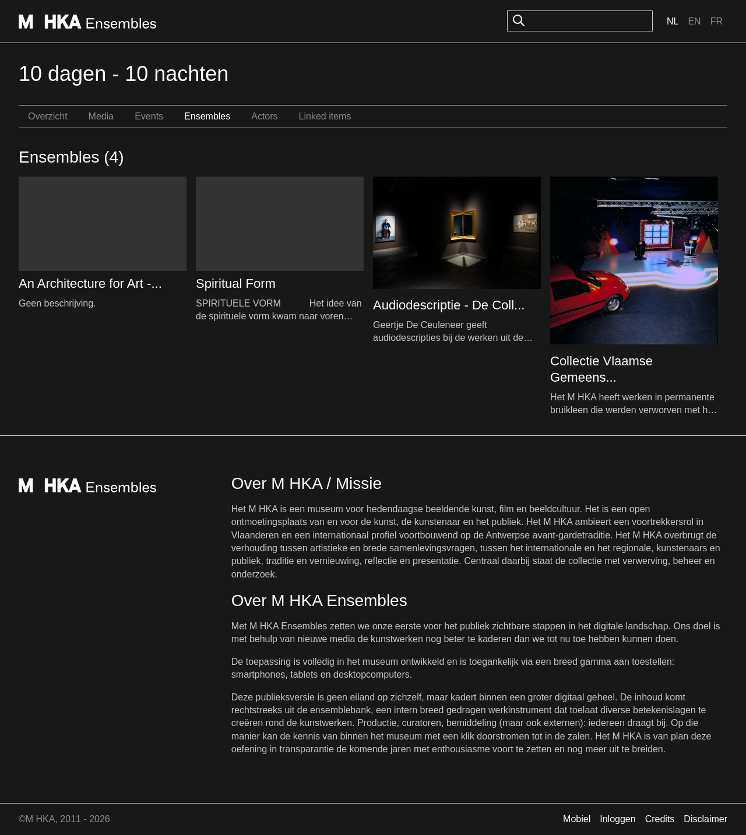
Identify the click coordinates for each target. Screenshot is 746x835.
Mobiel (576, 819)
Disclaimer (705, 819)
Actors (264, 116)
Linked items (325, 116)
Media (101, 116)
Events (149, 116)
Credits (660, 819)
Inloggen (617, 819)
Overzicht (48, 116)
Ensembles (207, 116)
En (694, 21)
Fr (716, 21)
